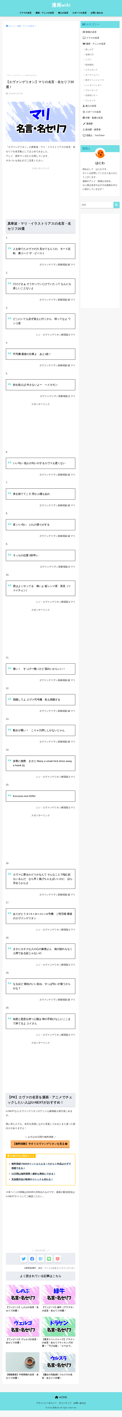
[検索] (116, 207)
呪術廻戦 (89, 65)
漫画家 (88, 125)
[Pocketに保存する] (60, 1259)
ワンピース (90, 101)
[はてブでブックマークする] (40, 1259)
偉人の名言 (63, 13)
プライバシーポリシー (46, 1410)
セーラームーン (92, 75)
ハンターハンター (93, 86)
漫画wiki (61, 5)
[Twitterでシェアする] (20, 1259)
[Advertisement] (40, 47)
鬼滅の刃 (89, 55)
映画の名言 (90, 32)
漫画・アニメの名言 (45, 13)
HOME (61, 1404)
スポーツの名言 (79, 13)
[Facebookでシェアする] (30, 1259)
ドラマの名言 (25, 13)
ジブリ (88, 60)
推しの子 (89, 50)
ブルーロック (91, 91)
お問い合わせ (97, 13)
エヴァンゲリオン (66, 1270)
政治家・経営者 (92, 131)
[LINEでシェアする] (50, 1259)
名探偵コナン (91, 96)
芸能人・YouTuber (94, 137)
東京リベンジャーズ (94, 80)
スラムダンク (91, 70)
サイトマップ (65, 1410)
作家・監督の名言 (93, 118)
